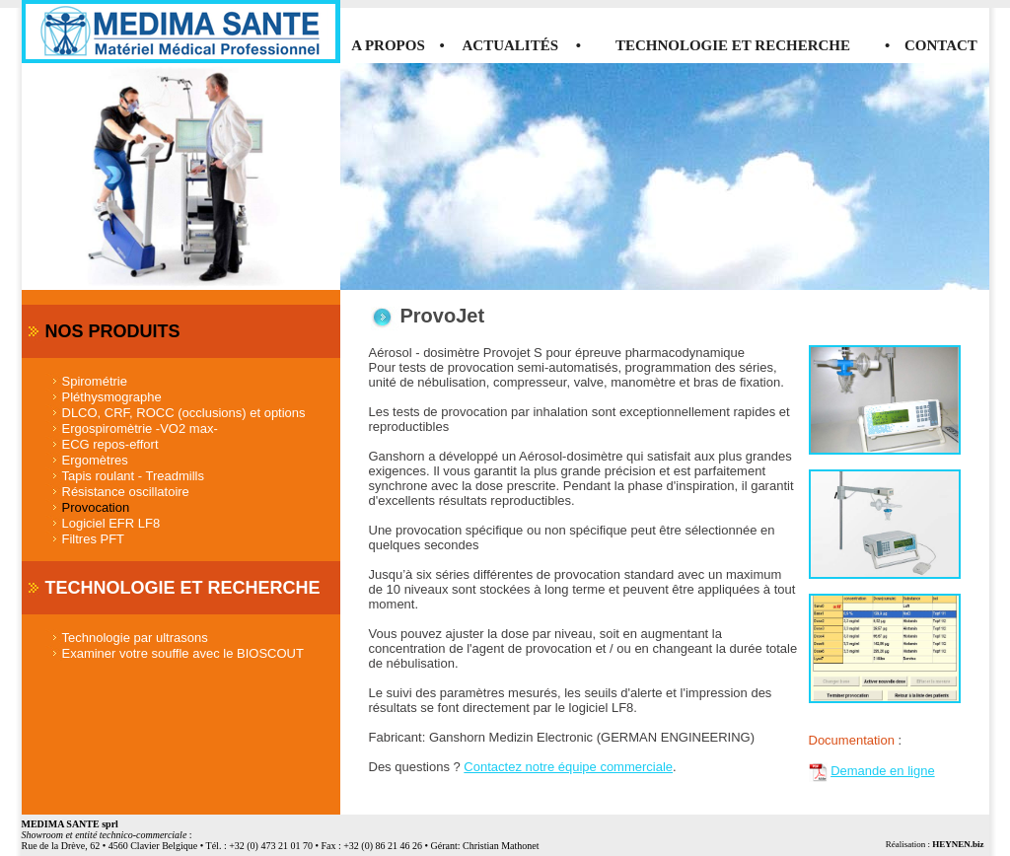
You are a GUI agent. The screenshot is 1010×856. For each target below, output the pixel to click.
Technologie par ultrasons (135, 637)
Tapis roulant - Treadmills (133, 475)
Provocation (96, 507)
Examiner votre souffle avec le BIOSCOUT (183, 653)
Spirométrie (94, 381)
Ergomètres (95, 460)
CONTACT (940, 45)
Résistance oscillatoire (125, 491)
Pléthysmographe (112, 397)
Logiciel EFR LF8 (111, 523)
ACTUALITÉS (511, 45)
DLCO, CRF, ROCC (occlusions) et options (184, 412)
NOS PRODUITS (112, 331)
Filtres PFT (93, 539)
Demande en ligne (882, 770)
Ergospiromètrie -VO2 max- (140, 428)
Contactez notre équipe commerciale (568, 766)
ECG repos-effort (110, 444)
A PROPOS (388, 45)
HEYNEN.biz (957, 844)
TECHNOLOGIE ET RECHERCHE (732, 45)
